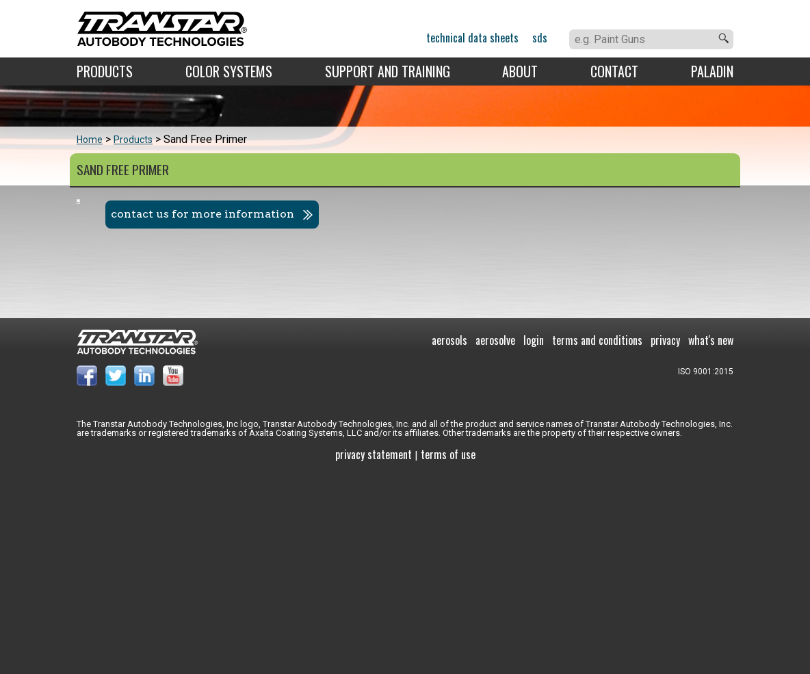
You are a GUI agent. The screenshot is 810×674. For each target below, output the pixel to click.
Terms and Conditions (597, 539)
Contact (614, 71)
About (520, 71)
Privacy (665, 539)
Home (90, 139)
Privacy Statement (373, 653)
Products (105, 71)
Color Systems (228, 71)
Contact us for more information (514, 213)
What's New (710, 539)
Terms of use (448, 653)
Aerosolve (495, 539)
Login (533, 539)
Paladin (712, 71)
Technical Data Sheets (472, 37)
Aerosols (449, 539)
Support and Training (387, 71)
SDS (539, 37)
